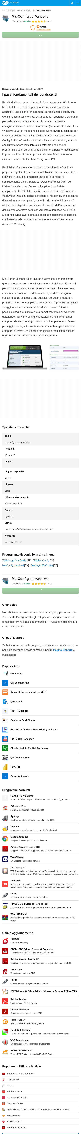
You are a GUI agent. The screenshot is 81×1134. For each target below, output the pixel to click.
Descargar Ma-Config (42, 565)
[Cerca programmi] (72, 3)
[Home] (3, 10)
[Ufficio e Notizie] (23, 10)
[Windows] (11, 10)
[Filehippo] (10, 3)
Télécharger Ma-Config (14, 560)
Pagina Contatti (63, 650)
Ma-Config (30, 16)
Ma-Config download (13, 565)
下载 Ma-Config (41, 560)
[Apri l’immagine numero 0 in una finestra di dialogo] (24, 358)
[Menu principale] (78, 3)
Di (17, 21)
